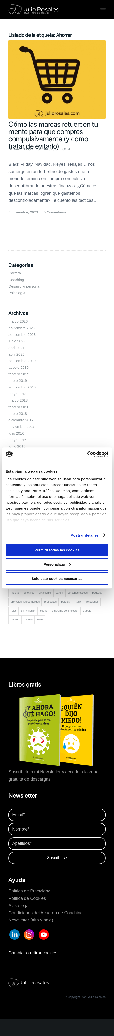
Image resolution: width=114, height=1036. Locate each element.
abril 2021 (16, 348)
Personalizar (57, 564)
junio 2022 (16, 341)
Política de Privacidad (29, 891)
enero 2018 (17, 413)
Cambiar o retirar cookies (32, 952)
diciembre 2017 (20, 420)
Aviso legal (19, 905)
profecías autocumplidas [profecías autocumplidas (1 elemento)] (25, 601)
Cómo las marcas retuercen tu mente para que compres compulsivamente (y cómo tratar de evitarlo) (53, 135)
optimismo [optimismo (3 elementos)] (45, 592)
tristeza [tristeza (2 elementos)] (28, 619)
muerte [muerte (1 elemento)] (15, 592)
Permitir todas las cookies (57, 550)
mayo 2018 (17, 394)
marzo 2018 (18, 400)
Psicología (60, 149)
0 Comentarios (55, 212)
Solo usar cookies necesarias (57, 578)
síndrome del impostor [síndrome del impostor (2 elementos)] (65, 610)
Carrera (14, 273)
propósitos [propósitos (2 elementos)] (50, 601)
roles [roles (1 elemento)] (13, 610)
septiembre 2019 (22, 361)
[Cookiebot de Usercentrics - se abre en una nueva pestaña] (87, 454)
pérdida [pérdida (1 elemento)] (65, 601)
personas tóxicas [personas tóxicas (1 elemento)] (78, 592)
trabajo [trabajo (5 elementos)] (87, 610)
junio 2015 (16, 446)
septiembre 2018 (22, 387)
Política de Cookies (27, 898)
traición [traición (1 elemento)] (15, 619)
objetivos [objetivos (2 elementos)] (29, 592)
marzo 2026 (18, 321)
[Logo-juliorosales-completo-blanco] (47, 9)
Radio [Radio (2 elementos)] (78, 601)
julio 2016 (16, 433)
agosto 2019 (18, 367)
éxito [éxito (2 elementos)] (40, 619)
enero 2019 (17, 380)
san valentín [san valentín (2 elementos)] (28, 610)
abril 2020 (16, 354)
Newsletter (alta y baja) (30, 920)
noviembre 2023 (21, 328)
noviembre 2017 (21, 427)
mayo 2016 (17, 440)
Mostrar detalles (84, 535)
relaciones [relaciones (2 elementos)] (92, 601)
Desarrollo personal (28, 149)
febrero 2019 (18, 374)
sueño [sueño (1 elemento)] (43, 610)
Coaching (16, 280)
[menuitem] (103, 10)
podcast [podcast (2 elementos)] (97, 592)
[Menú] (103, 10)
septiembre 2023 (22, 334)
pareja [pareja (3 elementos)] (59, 592)
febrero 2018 (18, 407)
